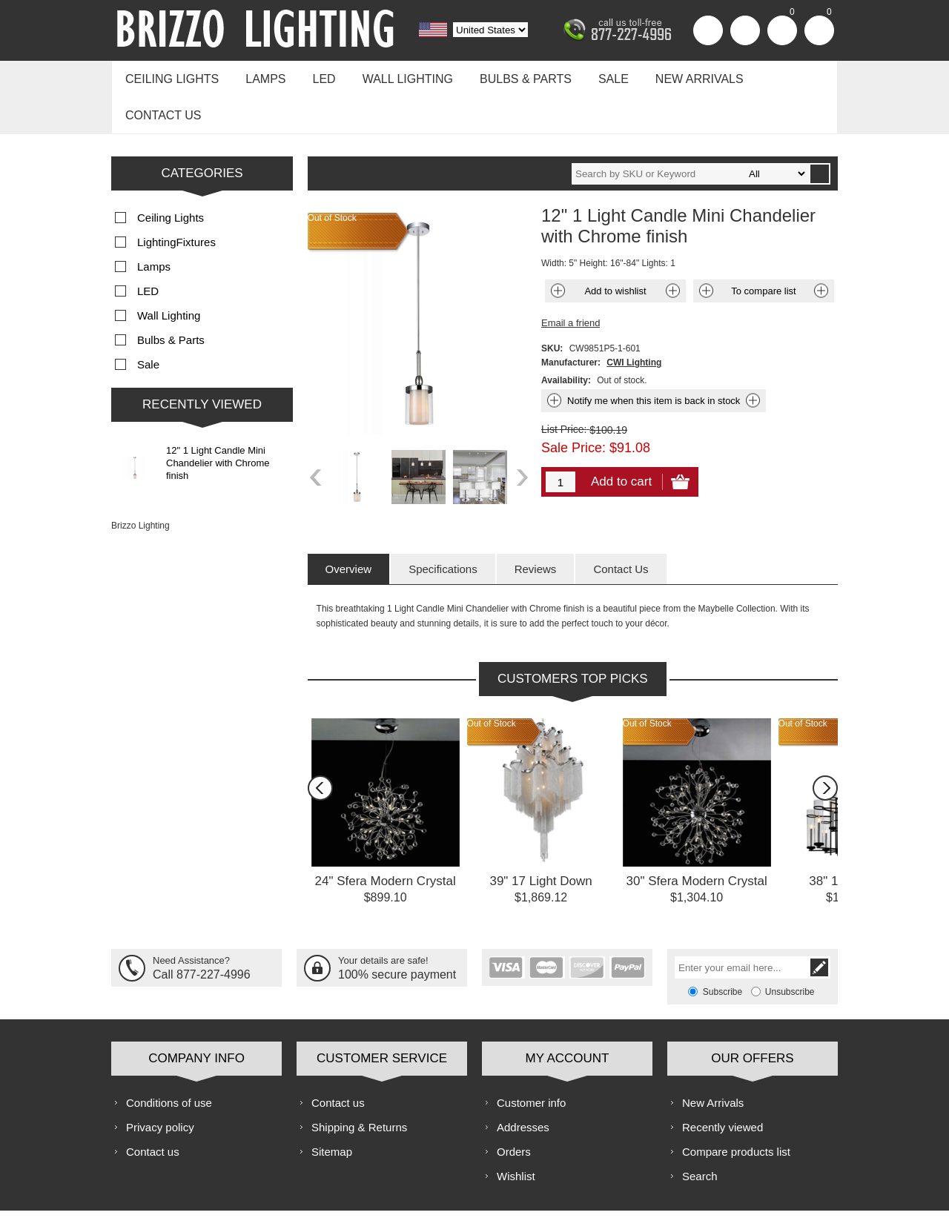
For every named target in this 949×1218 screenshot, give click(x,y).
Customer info (531, 1059)
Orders (514, 1108)
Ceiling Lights (169, 75)
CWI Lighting (633, 319)
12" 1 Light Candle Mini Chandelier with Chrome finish (217, 420)
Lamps (259, 75)
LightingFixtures (176, 199)
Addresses (523, 1084)
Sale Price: (573, 404)
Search (700, 1133)
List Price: (563, 386)
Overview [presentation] (348, 526)
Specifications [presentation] (443, 526)
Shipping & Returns (359, 1084)
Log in (745, 30)
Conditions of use (169, 1059)
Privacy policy (160, 1084)
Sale (593, 75)
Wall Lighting (394, 75)
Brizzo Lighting (140, 482)
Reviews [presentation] (536, 526)
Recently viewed (722, 1084)
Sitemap (331, 1108)
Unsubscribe (790, 949)
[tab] (349, 526)
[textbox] (690, 131)
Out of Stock (491, 680)
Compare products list (736, 1108)
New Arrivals (675, 75)
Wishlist (516, 1133)
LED (314, 75)
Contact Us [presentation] (620, 526)
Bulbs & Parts (509, 75)
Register (708, 30)
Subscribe (722, 949)
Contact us (780, 75)
